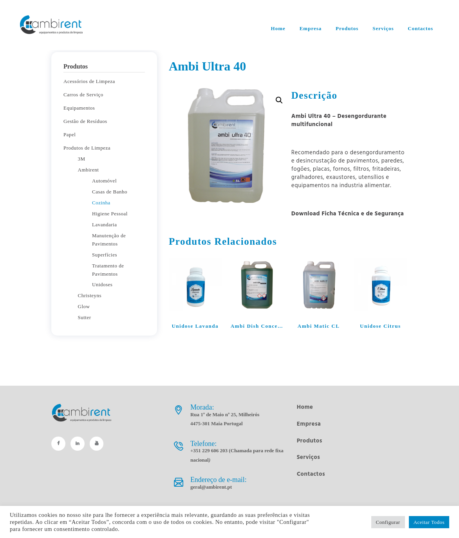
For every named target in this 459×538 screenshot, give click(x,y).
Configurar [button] (388, 522)
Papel (69, 134)
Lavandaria (104, 224)
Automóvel (104, 181)
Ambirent (88, 170)
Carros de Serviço (83, 94)
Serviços (308, 457)
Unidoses (102, 284)
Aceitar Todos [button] (429, 522)
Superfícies (104, 255)
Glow (84, 306)
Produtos (309, 441)
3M (81, 159)
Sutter (84, 317)
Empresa (309, 424)
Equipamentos (79, 108)
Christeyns (90, 295)
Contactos (311, 474)
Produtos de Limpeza (86, 148)
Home (305, 407)
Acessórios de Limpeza (89, 81)
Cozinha (101, 203)
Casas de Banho (109, 192)
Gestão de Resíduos (85, 121)
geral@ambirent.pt (211, 487)
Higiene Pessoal (110, 214)
